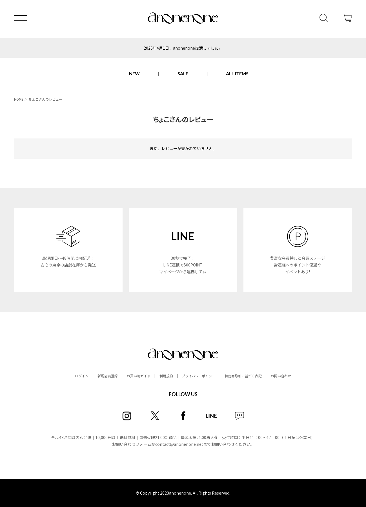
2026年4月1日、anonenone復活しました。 (183, 48)
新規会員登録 (107, 375)
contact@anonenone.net (179, 444)
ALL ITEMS (237, 73)
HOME (18, 99)
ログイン (81, 375)
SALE (183, 73)
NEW (134, 73)
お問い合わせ (281, 375)
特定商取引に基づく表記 (243, 375)
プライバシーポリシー (199, 375)
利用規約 (166, 375)
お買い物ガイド (138, 375)
